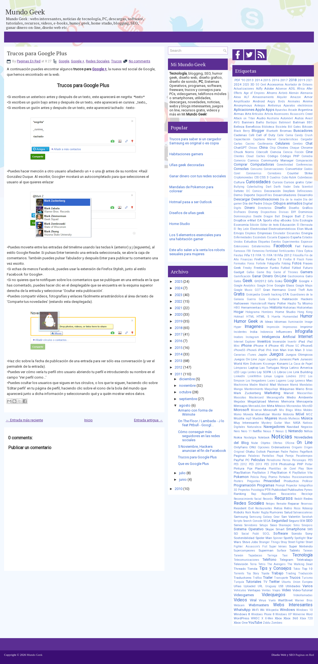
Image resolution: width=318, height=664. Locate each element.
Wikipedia (272, 610)
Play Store (305, 468)
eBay (276, 220)
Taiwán (238, 555)
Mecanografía (275, 397)
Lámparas (240, 368)
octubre (185, 392)
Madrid (263, 384)
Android (259, 101)
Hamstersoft (258, 303)
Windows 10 (304, 610)
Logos (279, 376)
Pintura (239, 468)
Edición (254, 225)
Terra (253, 564)
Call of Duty (265, 135)
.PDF (237, 80)
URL (260, 586)
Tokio (296, 569)
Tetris (262, 564)
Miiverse (256, 410)
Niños (308, 431)
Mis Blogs (286, 410)
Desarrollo (305, 195)
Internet (305, 336)
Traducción (305, 573)
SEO (309, 521)
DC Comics (254, 191)
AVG (237, 122)
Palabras (254, 456)
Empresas (264, 233)
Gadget (239, 272)
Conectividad (285, 164)
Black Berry (242, 131)
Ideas (269, 322)
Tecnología (302, 555)
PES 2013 (255, 464)
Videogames (244, 595)
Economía (241, 225)
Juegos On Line (245, 359)
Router (256, 512)
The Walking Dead (300, 564)
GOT (258, 290)
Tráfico (257, 578)
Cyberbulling (255, 186)
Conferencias (304, 164)
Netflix (257, 431)
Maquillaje (271, 389)
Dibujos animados (287, 203)
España (296, 237)
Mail (273, 384)
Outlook (261, 451)
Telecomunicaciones (246, 560)
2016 (178, 341)
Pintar (309, 464)
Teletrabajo (305, 560)
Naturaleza (254, 427)
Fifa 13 (249, 255)
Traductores (242, 578)
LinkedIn (239, 376)
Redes (308, 499)
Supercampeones (244, 550)
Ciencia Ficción (293, 152)
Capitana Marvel (264, 139)
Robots (239, 512)
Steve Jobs (250, 542)
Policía (254, 477)
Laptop (253, 368)
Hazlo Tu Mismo (300, 303)
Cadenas (240, 135)
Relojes (270, 503)
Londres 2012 (295, 376)
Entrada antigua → (148, 420)
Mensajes (241, 406)
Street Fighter (296, 542)
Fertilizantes (287, 251)
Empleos (250, 233)
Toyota (265, 573)
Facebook (282, 245)
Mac (309, 380)
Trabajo (277, 573)
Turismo (307, 578)
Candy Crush (304, 135)
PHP (300, 464)
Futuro (308, 268)
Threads (240, 569)
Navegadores (274, 427)
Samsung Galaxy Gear (265, 517)
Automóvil (286, 118)
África (301, 88)
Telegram (286, 560)
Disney (253, 212)
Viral (253, 600)
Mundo (283, 418)
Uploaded (249, 586)
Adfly (259, 88)
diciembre (187, 379)
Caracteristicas (288, 139)
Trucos (116, 61)
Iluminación (295, 322)
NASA (296, 423)
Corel (237, 173)
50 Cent (261, 84)
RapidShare (268, 494)
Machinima (241, 384)
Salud (288, 512)
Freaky (247, 268)
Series (238, 525)
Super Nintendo (301, 546)
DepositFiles (264, 195)
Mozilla (239, 418)
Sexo (273, 525)
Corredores (274, 173)
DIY (293, 212)
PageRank (306, 451)
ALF (246, 97)
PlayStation (242, 472)
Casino (249, 143)
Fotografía (273, 263)
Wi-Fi (255, 610)
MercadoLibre (257, 406)
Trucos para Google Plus (37, 53)
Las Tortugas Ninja (274, 368)
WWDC (255, 618)
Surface (281, 550)
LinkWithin (254, 376)
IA (261, 322)
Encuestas (293, 233)
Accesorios (275, 84)
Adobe (269, 88)
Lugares (281, 380)
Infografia (304, 331)
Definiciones (305, 191)
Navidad (293, 427)
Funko (274, 268)
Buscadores (303, 131)
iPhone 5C (292, 346)
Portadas (284, 477)
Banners (248, 122)
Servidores (250, 525)
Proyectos (244, 490)
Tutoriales (253, 582)
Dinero (250, 208)
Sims (297, 525)
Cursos (277, 182)
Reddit (298, 499)
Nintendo (295, 431)
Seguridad (280, 521)
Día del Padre (252, 203)
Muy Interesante (246, 423)
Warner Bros (304, 600)
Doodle (257, 216)
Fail (297, 246)
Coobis (308, 169)
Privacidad (272, 481)
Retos (278, 508)
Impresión (273, 327)
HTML (250, 316)
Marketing (272, 393)
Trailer (268, 577)
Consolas (241, 169)
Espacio (283, 237)
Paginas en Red (304, 654)
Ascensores (281, 114)
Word (309, 614)
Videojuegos (273, 594)
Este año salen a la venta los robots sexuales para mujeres (197, 252)
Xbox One (241, 623)
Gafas (250, 272)
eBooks (285, 220)
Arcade (292, 110)
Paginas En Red (28, 61)
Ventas (266, 590)
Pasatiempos (304, 456)
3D (252, 84)
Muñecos (294, 418)
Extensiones (241, 246)
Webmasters (259, 605)
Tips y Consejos (275, 568)
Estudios (250, 241)
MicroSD (307, 406)
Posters (238, 481)
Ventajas (254, 590)
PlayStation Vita (302, 472)
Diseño (280, 208)
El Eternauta (305, 225)
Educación (287, 225)
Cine (309, 152)
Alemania (306, 93)
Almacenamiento (263, 97)
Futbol (285, 268)
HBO (237, 307)
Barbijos (271, 122)
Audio (261, 118)
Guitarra (273, 299)
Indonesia (266, 332)
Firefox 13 (274, 259)
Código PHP (289, 156)
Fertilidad (272, 251)
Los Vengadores (256, 380)
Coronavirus (253, 173)
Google (64, 61)
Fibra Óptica (304, 251)
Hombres (267, 312)
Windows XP (283, 614)
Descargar (242, 199)
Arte (248, 114)
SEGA (266, 521)
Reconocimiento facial (247, 499)
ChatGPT (240, 148)
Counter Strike (300, 173)
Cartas (238, 143)
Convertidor (294, 169)
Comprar (240, 164)
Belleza (239, 127)
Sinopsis (307, 525)
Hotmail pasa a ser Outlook (190, 202)
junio (183, 479)
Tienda (252, 569)
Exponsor (307, 241)
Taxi (285, 555)
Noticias (281, 436)
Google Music (243, 290)
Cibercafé (262, 152)
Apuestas (281, 110)
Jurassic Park (289, 359)
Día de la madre (291, 199)
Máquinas (287, 389)
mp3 (248, 418)
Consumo (256, 169)
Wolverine (299, 614)
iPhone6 (252, 350)
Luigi (291, 380)
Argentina (305, 110)
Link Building (303, 372)
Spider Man (263, 538)
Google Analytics (244, 285)
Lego (244, 372)
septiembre (188, 399)
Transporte (281, 578)
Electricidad (258, 229)
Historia (276, 307)
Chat (309, 143)
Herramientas (251, 307)
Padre (284, 451)
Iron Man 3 (296, 350)
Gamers (306, 272)
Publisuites (295, 490)
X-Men (269, 618)
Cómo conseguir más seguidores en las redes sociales (199, 436)
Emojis (239, 233)
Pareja (289, 456)
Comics (253, 160)
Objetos (265, 443)
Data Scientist (303, 186)
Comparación (304, 160)
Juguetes (272, 359)
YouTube (255, 622)
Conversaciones (274, 169)
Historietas (305, 307)
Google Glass (284, 285)
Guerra (251, 299)
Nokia (238, 437)
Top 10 (307, 569)
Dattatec (239, 191)
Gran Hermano (274, 290)
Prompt (280, 485)
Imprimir (306, 327)
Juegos (276, 354)
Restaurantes (263, 508)
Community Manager (277, 160)
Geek (247, 280)
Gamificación (242, 276)
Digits (237, 208)
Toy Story (253, 573)
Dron (310, 216)
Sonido (296, 533)
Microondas (293, 406)
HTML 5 (263, 316)
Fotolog (286, 263)
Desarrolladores (284, 195)
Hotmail (239, 316)
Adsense (281, 88)
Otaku (250, 451)
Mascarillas (305, 393)
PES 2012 (240, 464)
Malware (283, 384)
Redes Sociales (98, 61)
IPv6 (268, 350)
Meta (270, 406)
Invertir (292, 341)
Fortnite (261, 263)
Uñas (237, 586)
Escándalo (259, 237)
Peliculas (258, 460)
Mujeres (271, 418)
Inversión (279, 341)
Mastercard (256, 397)
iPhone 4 (260, 346)
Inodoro (238, 337)
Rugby (265, 512)
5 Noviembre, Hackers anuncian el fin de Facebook (202, 448)
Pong (263, 477)
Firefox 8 (289, 259)
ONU (252, 447)
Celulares (282, 143)
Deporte (249, 195)
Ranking (240, 494)
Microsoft (241, 410)
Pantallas (268, 456)
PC (247, 460)
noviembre (187, 385)
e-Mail (251, 220)
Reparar (293, 503)
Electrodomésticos (282, 229)
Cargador (307, 139)
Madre (254, 384)
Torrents (239, 573)
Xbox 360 (290, 618)
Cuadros (275, 177)
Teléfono (269, 560)
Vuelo (272, 600)
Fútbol (296, 268)
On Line (305, 442)
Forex (309, 259)
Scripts (238, 521)
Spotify (288, 538)
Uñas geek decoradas (186, 165)
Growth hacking (271, 294)
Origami (297, 447)
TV (265, 582)
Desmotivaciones (265, 199)
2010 (178, 489)
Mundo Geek (25, 11)
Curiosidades (258, 181)
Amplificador (242, 101)
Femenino (258, 251)
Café (251, 135)
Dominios (305, 212)
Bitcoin (307, 127)
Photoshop (287, 464)
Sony (309, 533)
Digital (308, 203)
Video (286, 590)
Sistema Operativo (249, 529)
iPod (261, 350)
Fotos (296, 263)
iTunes (251, 355)
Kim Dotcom (252, 363)
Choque (294, 148)
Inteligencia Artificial (278, 337)
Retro (288, 508)
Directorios (265, 208)
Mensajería (305, 401)
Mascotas (240, 397)
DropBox (240, 220)
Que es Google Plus (193, 464)
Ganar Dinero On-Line (269, 276)
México (280, 406)
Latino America (301, 368)
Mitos (298, 410)
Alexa (237, 97)
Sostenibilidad (244, 538)
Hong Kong (305, 312)
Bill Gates (294, 127)
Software (280, 533)
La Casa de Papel (301, 363)
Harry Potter (277, 303)
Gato (309, 276)
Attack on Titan (244, 118)
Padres (293, 451)
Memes (273, 401)
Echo (296, 220)
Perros (286, 460)
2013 (178, 361)
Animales (294, 101)
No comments (139, 61)
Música (307, 418)
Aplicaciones (244, 110)
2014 (178, 354)
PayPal (239, 460)
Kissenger (269, 363)
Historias (289, 307)
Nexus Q (281, 431)
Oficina (289, 443)
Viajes (276, 590)
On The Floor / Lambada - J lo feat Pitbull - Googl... (201, 423)
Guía (262, 299)
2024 (178, 288)
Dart (268, 186)
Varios (308, 586)
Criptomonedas (243, 177)
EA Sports (264, 220)
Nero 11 (246, 431)
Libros (281, 372)
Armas (239, 114)
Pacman (273, 451)
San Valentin (291, 517)
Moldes (308, 410)
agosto (185, 405)
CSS (256, 177)
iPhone (246, 345)
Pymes (308, 490)
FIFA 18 (272, 255)
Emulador (279, 233)
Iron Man (279, 350)
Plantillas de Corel (282, 468)
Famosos (239, 251)
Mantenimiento (253, 389)
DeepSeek (289, 191)
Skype (269, 529)
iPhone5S (239, 350)
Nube (254, 443)
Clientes (239, 156)
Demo (238, 195)
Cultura (239, 182)
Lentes (252, 372)
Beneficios (253, 127)
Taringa (272, 555)
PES (310, 460)
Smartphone (295, 529)
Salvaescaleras (303, 512)
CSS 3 (264, 177)
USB (280, 586)
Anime (308, 101)
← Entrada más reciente (24, 420)
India (253, 332)
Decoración (272, 191)
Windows (287, 610)
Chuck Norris (244, 152)
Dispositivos (268, 212)
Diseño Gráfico (301, 208)
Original (239, 451)
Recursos (284, 498)
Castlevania (265, 143)
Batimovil (285, 122)
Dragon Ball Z (293, 216)
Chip (273, 148)
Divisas (284, 212)
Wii (262, 610)
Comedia (307, 156)
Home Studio (179, 224)
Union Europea (303, 582)
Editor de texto (269, 225)
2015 (178, 348)
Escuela (272, 237)
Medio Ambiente (300, 397)
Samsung (241, 517)
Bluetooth (272, 131)
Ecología (306, 220)
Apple (260, 110)
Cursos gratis (294, 182)
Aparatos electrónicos (298, 105)
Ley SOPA (264, 372)
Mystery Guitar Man (276, 423)
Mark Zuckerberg (247, 393)
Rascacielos (288, 494)
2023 (178, 295)
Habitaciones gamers (186, 154)
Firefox (259, 259)
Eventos (276, 241)
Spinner (278, 538)
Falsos (308, 246)
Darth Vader (282, 186)
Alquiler (282, 97)
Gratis (239, 294)
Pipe (249, 468)
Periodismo (274, 460)
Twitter (274, 582)
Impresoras (290, 327)
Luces (271, 380)
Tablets (294, 550)
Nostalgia (250, 437)
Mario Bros (304, 389)
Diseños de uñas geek (186, 213)
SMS (310, 529)
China (263, 147)
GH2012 (260, 281)
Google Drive (265, 285)
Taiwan (308, 550)
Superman (265, 550)
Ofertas (277, 443)
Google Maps (304, 285)
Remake (281, 503)
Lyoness (300, 380)
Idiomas (280, 322)
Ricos (297, 508)
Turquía (239, 582)
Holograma (252, 312)
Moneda (248, 414)
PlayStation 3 (260, 472)
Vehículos (240, 590)
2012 (178, 367)
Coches (260, 156)
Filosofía (298, 255)
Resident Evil (244, 508)
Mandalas (306, 384)
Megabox (239, 401)
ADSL (292, 88)
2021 (178, 308)
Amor (308, 97)
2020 (178, 314)
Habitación (290, 299)
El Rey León (241, 229)
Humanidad (290, 316)
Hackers (307, 299)
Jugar (262, 359)
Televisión (241, 564)
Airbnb (283, 93)
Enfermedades (243, 237)
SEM (302, 521)
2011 (178, 374)
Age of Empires (254, 93)
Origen (308, 447)
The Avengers (276, 564)
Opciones (264, 447)
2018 (178, 328)
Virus (262, 600)
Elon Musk (305, 229)
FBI (249, 251)
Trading (291, 573)
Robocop (307, 508)
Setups (264, 525)
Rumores (276, 512)
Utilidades (293, 586)
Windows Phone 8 (262, 614)
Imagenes (254, 326)
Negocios (307, 427)
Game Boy (264, 272)
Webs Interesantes (293, 604)
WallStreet (285, 600)
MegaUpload (257, 401)
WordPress (241, 618)
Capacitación (242, 139)
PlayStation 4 (280, 472)
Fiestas (238, 255)
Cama (289, 135)
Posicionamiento (302, 477)
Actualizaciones (244, 88)
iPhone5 (307, 346)
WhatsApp (242, 610)
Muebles (257, 418)
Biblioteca (268, 127)
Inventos (264, 341)
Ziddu (266, 623)
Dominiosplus (242, 216)
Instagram (252, 337)
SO (236, 533)
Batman (299, 122)
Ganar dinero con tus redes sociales (197, 176)
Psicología (257, 490)
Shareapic (285, 525)
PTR (268, 490)
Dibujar (268, 203)
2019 (178, 321)
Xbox (278, 618)
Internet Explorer (244, 341)
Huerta (276, 316)
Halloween (241, 303)
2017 (178, 334)
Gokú (278, 281)
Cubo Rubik (289, 177)
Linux (268, 376)
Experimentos (291, 241)
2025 (178, 281)
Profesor (307, 481)
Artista (268, 114)
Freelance (261, 268)
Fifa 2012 (285, 255)
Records (268, 499)
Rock (248, 512)
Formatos (240, 263)
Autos (299, 118)
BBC (310, 122)
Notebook (264, 437)
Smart (280, 529)
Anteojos (259, 105)
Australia (273, 118)
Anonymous (243, 105)
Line (289, 372)
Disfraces (240, 212)
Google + (77, 61)
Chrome (307, 148)
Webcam (239, 605)
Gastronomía (296, 276)
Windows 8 (242, 614)
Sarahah (307, 517)
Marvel (289, 393)
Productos (291, 481)
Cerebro (298, 143)
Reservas (307, 503)
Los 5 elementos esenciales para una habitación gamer (195, 237)
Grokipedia (253, 294)
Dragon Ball (272, 216)
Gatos (237, 281)
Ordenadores (280, 447)
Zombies (276, 623)
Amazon (295, 97)
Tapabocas (255, 555)
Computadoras (262, 164)
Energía (307, 233)
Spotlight (300, 538)
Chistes (282, 148)
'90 (243, 80)
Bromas (286, 131)
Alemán (294, 93)
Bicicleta (281, 127)
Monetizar (262, 414)
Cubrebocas (305, 177)
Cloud (250, 156)
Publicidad (279, 490)
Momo (237, 414)
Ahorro (272, 93)
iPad (301, 341)
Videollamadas (303, 595)
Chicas (252, 148)
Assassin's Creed (301, 114)
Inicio (88, 420)
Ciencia (275, 152)
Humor (306, 316)
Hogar (239, 312)
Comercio (239, 160)
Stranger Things (269, 542)
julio (182, 473)
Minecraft (270, 410)
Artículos (257, 114)
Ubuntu (286, 582)
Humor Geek (246, 321)
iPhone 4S (276, 346)
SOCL (266, 533)
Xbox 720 (306, 618)
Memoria (287, 401)
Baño (260, 122)
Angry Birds (276, 101)
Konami (282, 363)
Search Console (253, 521)
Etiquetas (264, 241)
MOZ (309, 414)
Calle (280, 135)
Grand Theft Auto (300, 290)
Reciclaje (307, 494)
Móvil (300, 414)
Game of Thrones (285, 272)
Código (272, 156)
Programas (265, 485)
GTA (285, 294)
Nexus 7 (268, 431)
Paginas (240, 456)
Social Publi (250, 533)
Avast (309, 118)
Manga (238, 389)
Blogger (258, 131)
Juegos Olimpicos (299, 355)
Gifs (270, 281)
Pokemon (241, 477)
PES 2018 (270, 464)
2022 (178, 301)
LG (274, 372)
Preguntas (253, 481)
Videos (240, 600)
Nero (237, 431)
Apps (270, 110)
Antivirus (274, 105)
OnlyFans (241, 447)
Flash (300, 259)
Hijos (265, 307)
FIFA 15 (260, 255)
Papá (280, 456)
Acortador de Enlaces (299, 84)
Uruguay (270, 586)
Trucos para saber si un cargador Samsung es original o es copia (195, 141)
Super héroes (278, 546)
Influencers (284, 332)
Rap (253, 494)
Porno (273, 477)
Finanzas (247, 259)
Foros (250, 263)
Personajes (299, 460)
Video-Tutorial (302, 590)
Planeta (260, 468)
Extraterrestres (261, 246)
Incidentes (240, 332)
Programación (245, 485)
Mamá (294, 384)
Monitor (276, 414)
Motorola (288, 414)
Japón (262, 355)
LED (236, 372)
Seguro (294, 521)
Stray (284, 542)
